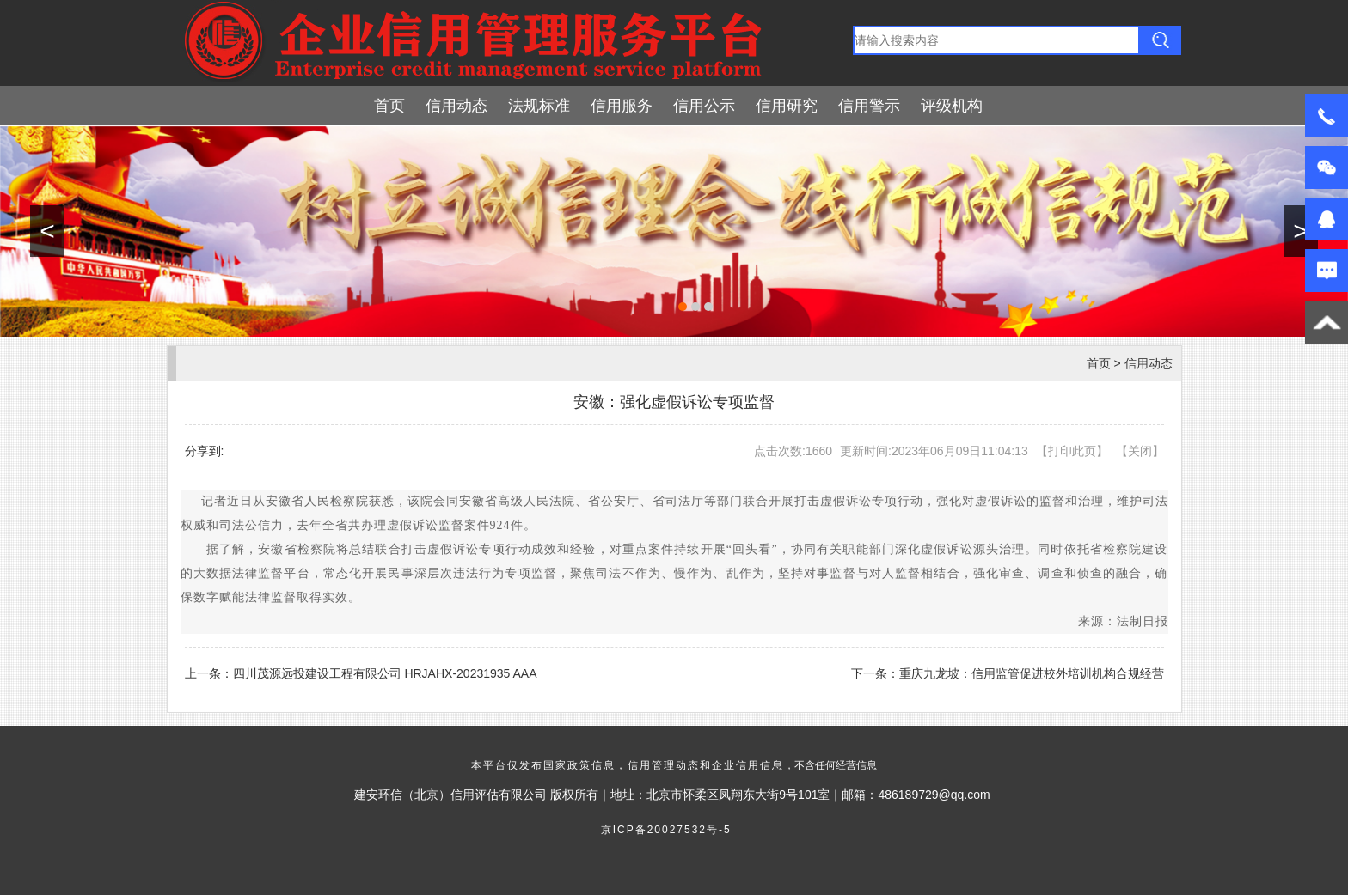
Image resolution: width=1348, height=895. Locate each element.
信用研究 (787, 105)
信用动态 (456, 105)
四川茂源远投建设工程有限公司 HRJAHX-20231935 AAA (385, 673)
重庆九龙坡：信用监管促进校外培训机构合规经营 (1031, 673)
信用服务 (622, 105)
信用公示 (704, 105)
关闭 (1140, 451)
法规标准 (539, 105)
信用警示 (869, 105)
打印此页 (1072, 451)
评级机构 (952, 105)
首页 (389, 105)
